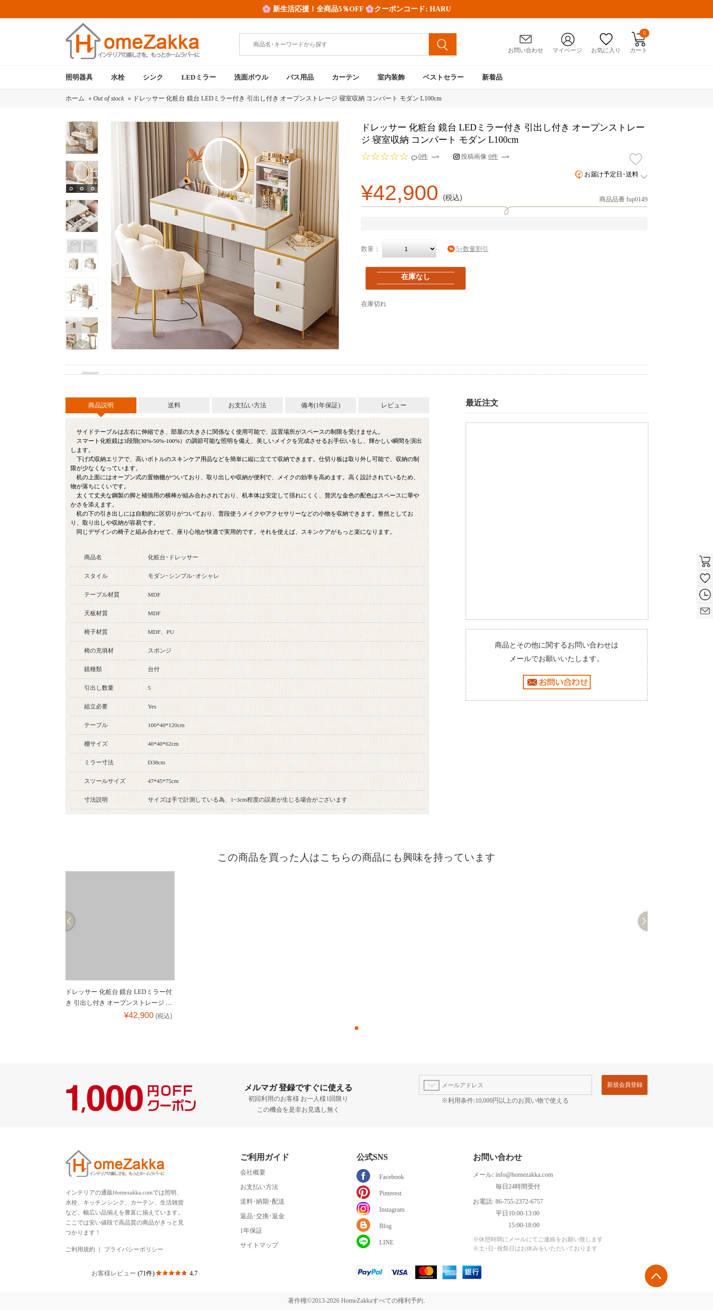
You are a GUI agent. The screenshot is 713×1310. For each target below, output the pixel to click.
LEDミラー (198, 77)
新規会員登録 (625, 1084)
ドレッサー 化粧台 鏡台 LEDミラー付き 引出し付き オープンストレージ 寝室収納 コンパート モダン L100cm (287, 98)
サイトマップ (259, 1245)
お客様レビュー (114, 1273)
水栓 (118, 77)
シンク (153, 77)
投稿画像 (479, 157)
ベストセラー (443, 77)
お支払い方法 (259, 1187)
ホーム (75, 98)
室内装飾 (391, 77)
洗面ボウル (251, 77)
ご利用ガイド (264, 1157)
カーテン (345, 77)
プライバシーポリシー (133, 1249)
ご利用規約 (80, 1249)
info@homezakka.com (524, 1174)
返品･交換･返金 (262, 1216)
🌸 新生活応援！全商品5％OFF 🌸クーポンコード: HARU (356, 9)
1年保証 (251, 1230)
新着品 (492, 77)
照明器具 (79, 77)
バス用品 (300, 77)
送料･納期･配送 (262, 1201)
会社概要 (253, 1172)
